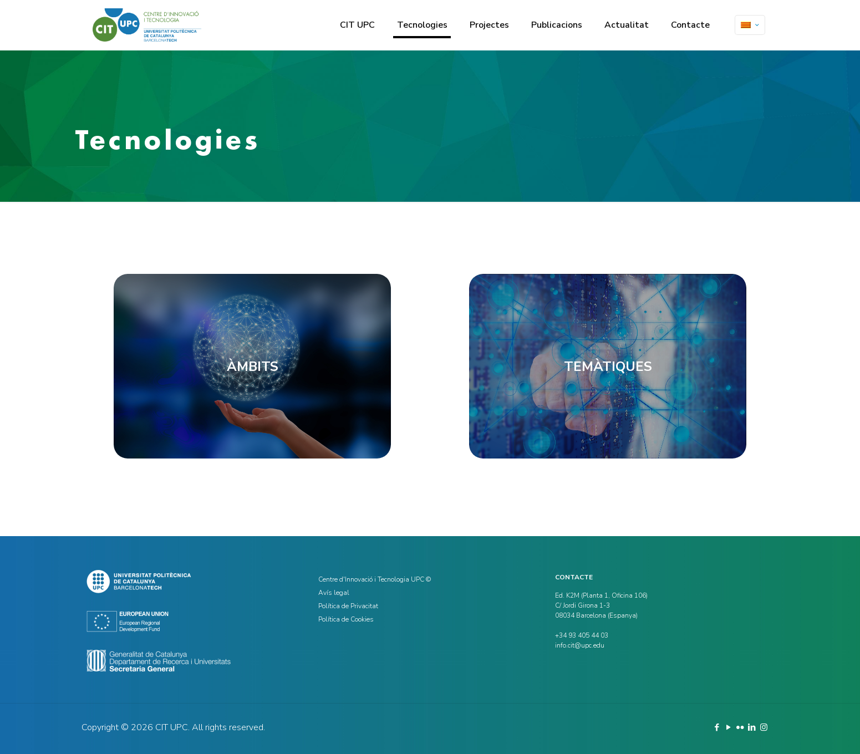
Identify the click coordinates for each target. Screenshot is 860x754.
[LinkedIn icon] (752, 727)
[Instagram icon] (764, 727)
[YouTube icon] (729, 727)
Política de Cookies (346, 619)
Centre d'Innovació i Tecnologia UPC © (374, 579)
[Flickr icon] (740, 727)
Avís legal (333, 592)
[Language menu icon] (750, 25)
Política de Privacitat (348, 606)
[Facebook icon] (717, 727)
